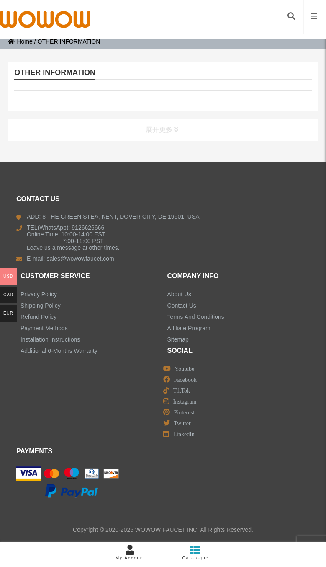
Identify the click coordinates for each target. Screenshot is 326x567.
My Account (130, 552)
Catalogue (195, 552)
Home (20, 41)
